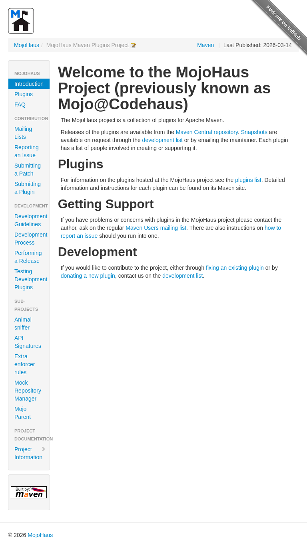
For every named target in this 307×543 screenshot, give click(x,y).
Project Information (30, 453)
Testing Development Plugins (31, 279)
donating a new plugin (88, 275)
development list (162, 140)
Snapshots (254, 132)
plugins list (248, 180)
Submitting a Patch (27, 169)
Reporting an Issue (26, 151)
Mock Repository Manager (27, 390)
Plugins (23, 94)
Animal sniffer (23, 323)
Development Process (31, 238)
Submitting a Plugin (27, 188)
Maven (205, 45)
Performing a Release (28, 257)
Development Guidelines (31, 220)
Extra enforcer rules (24, 364)
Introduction (29, 84)
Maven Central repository (207, 132)
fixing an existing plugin (235, 268)
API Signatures (27, 342)
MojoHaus (26, 45)
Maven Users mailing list (156, 228)
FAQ (20, 104)
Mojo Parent (22, 413)
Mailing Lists (23, 133)
